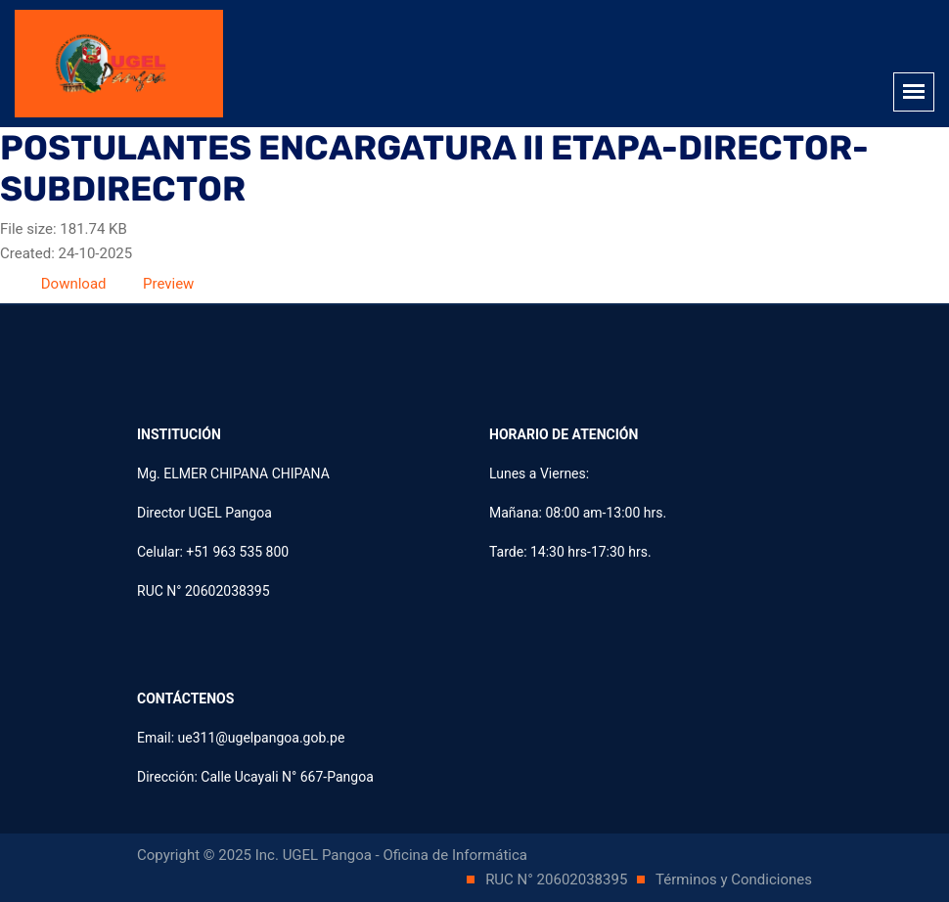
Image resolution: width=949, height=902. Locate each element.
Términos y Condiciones (733, 879)
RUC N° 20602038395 (558, 879)
